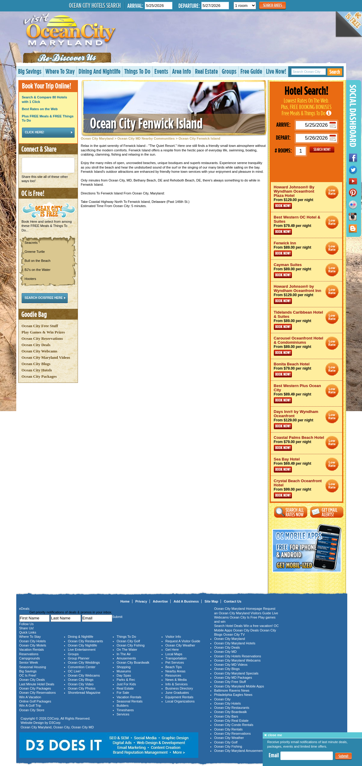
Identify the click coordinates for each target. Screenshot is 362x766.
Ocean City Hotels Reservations (237, 656)
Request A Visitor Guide (183, 641)
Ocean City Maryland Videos (46, 357)
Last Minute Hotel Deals (36, 684)
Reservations (29, 654)
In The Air (124, 654)
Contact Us (232, 601)
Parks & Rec (126, 679)
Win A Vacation (30, 697)
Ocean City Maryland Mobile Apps (239, 686)
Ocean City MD (82, 727)
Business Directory (179, 688)
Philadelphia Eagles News (233, 694)
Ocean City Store (32, 710)
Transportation (176, 658)
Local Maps (174, 654)
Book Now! (283, 206)
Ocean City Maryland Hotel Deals (332, 192)
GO (322, 150)
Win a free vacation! (258, 626)
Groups (229, 71)
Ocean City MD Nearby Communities (146, 138)
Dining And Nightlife (99, 71)
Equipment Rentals (179, 697)
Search (335, 72)
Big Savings (30, 71)
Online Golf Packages (35, 701)
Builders (123, 705)
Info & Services (177, 684)
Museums (124, 671)
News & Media (176, 679)
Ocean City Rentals (228, 729)
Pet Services (175, 662)
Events (161, 71)
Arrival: (135, 5)
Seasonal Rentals (130, 701)
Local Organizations (180, 701)
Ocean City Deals (36, 345)
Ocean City (61, 727)
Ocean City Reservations (42, 338)
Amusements (126, 658)
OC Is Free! (27, 675)
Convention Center (82, 667)
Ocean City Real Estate (231, 720)
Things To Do (137, 71)
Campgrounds (29, 658)
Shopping (124, 667)
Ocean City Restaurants (85, 641)
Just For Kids (126, 684)
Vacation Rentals (31, 649)
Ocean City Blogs (36, 363)
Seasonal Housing (32, 667)
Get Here (172, 649)
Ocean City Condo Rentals (233, 725)
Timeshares (125, 710)
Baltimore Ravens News (231, 690)
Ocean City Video (81, 684)
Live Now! (276, 71)
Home (125, 601)
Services (123, 714)
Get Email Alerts (326, 512)
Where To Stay (60, 71)
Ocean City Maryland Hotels (234, 643)
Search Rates (272, 5)
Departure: (189, 5)
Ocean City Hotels (37, 370)
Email (274, 755)
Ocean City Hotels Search (95, 5)
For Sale (123, 692)
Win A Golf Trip (30, 705)
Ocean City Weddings (84, 662)
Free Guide (251, 71)
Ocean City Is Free (243, 617)
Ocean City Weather (180, 645)
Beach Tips (174, 667)
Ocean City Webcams (39, 351)
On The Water (127, 649)
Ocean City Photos (82, 688)
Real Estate (206, 71)
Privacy (141, 601)
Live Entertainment (82, 649)
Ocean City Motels (32, 645)
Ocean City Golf (128, 641)
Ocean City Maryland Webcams (237, 660)
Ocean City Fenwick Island (146, 123)
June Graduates (177, 692)
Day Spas (124, 675)
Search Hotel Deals (228, 626)
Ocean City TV (234, 634)
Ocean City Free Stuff (40, 326)
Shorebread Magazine (84, 692)
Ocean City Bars (226, 716)
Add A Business (186, 601)
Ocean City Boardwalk (133, 662)
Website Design (32, 722)
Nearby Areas (176, 671)
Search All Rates (290, 512)
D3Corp (53, 718)
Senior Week (28, 662)
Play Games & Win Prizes (43, 332)
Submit (343, 756)
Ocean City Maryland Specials (236, 673)
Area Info (181, 71)
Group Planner (79, 658)
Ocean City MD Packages (233, 677)
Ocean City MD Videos (231, 664)
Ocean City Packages (39, 376)
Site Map (211, 601)
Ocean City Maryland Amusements (239, 750)
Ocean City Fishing (131, 645)
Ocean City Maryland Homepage (238, 608)
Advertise (160, 601)
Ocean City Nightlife (82, 645)
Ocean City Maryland (97, 138)
